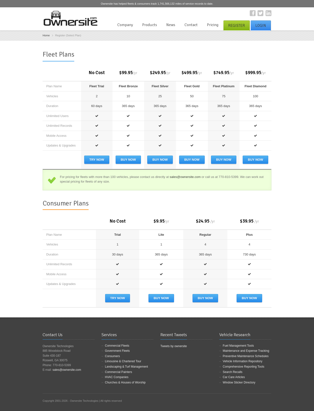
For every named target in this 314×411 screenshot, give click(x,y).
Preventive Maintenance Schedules (245, 356)
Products (149, 24)
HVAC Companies (116, 377)
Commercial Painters (118, 372)
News (170, 24)
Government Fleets (117, 350)
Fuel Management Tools (238, 345)
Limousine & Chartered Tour (123, 361)
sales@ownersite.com (185, 177)
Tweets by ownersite (173, 346)
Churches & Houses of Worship (125, 382)
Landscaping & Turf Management (126, 366)
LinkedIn (268, 13)
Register (236, 25)
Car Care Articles (234, 377)
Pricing (212, 24)
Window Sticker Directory (239, 382)
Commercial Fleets (117, 345)
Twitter (260, 13)
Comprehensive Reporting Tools (243, 366)
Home (46, 35)
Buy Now (128, 159)
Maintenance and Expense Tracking (246, 350)
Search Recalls (232, 372)
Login (260, 25)
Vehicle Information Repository (242, 361)
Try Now (96, 159)
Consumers (112, 356)
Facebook (253, 13)
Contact (191, 24)
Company (125, 24)
